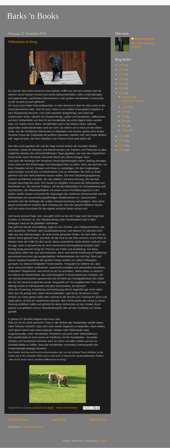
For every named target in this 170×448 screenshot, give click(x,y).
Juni (124, 111)
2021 (122, 83)
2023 (122, 74)
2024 (122, 69)
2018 (122, 136)
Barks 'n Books (33, 16)
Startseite (59, 419)
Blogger (102, 441)
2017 (122, 140)
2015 (122, 150)
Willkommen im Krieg (22, 42)
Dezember (127, 97)
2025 (122, 65)
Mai (124, 116)
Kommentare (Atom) (31, 427)
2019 (122, 93)
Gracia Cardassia (144, 38)
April (124, 121)
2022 (122, 79)
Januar (126, 130)
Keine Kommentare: (67, 407)
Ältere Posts (98, 419)
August (126, 107)
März (125, 125)
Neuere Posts (18, 419)
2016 (122, 145)
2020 (122, 88)
